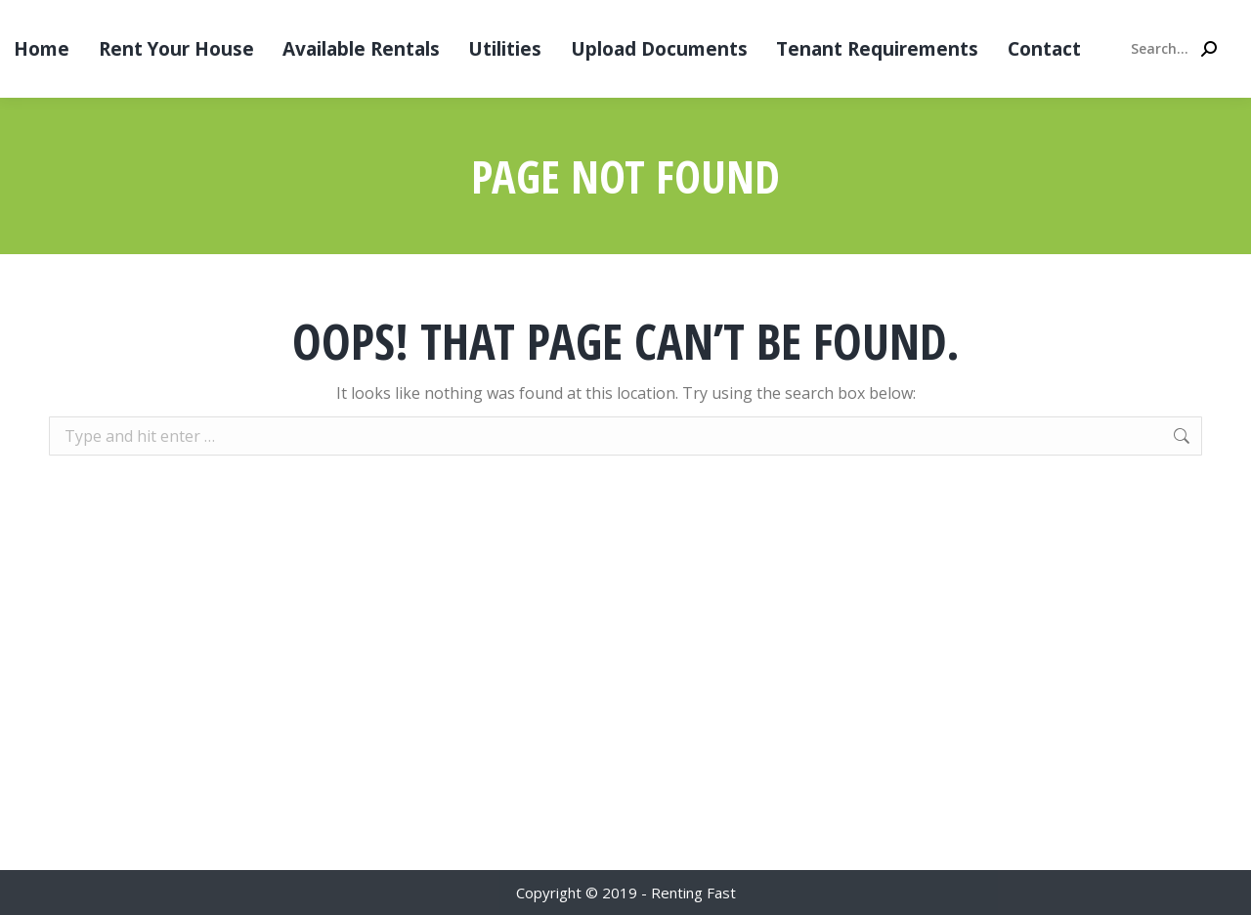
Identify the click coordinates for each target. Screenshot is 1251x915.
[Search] (1172, 49)
